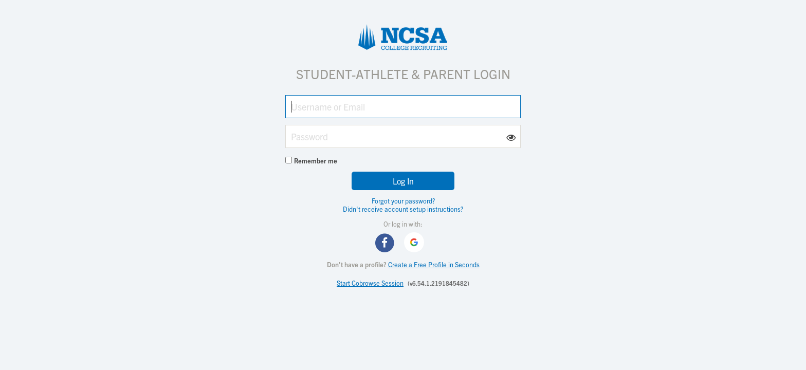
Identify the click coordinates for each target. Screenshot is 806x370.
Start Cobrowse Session (370, 283)
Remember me (315, 160)
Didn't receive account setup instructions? (403, 209)
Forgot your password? (403, 200)
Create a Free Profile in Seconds (434, 264)
